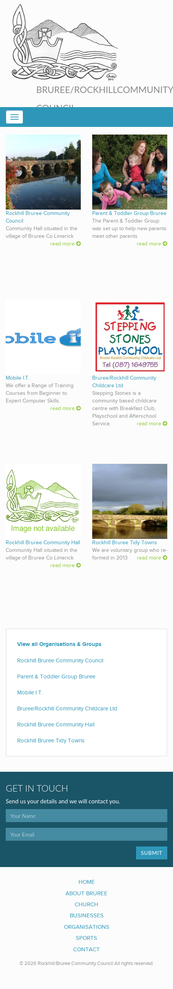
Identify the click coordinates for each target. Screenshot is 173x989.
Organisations (86, 926)
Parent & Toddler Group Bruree (129, 213)
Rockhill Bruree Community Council (60, 660)
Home (86, 881)
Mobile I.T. (17, 378)
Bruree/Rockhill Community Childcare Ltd (67, 708)
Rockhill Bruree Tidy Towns (124, 543)
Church (86, 904)
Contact (86, 949)
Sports (86, 938)
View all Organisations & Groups (59, 644)
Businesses (87, 915)
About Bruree (86, 893)
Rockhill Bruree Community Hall (43, 543)
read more (65, 244)
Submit (151, 853)
